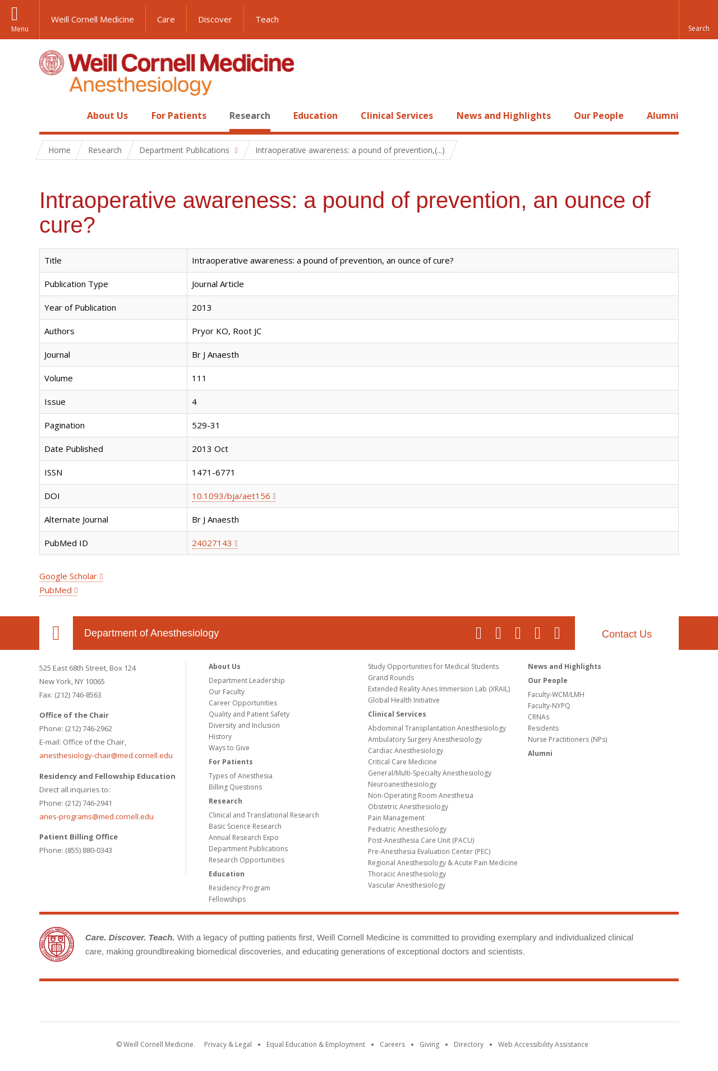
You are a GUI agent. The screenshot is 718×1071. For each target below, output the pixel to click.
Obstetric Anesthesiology (408, 806)
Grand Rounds (391, 677)
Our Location (56, 633)
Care (166, 19)
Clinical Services (397, 115)
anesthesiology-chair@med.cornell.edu (106, 755)
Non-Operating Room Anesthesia (420, 795)
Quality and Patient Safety (249, 714)
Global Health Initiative (404, 700)
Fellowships (227, 899)
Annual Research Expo (244, 837)
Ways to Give (229, 748)
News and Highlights (504, 115)
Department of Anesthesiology (151, 633)
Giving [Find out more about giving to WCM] (429, 1044)
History (220, 736)
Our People (599, 115)
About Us (107, 115)
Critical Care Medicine (402, 762)
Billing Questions (235, 787)
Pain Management (396, 818)
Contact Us (627, 634)
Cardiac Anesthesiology (405, 750)
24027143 (212, 542)
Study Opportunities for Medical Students (433, 666)
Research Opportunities (246, 860)
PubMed (55, 589)
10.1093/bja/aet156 (231, 495)
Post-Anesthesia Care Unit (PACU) (421, 840)
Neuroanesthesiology (402, 784)
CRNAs (538, 717)
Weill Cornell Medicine (92, 19)
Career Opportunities (243, 703)
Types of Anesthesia (241, 776)
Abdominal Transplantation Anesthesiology (437, 728)
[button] (698, 19)
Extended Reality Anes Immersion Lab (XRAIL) (439, 689)
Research (249, 115)
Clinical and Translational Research (264, 815)
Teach (267, 19)
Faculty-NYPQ (549, 705)
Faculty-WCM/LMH (556, 694)
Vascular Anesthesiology (406, 885)
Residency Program (239, 888)
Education (315, 115)
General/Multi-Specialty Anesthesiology (429, 773)
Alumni (663, 115)
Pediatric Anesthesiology (407, 829)
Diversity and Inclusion (244, 725)
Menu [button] (20, 29)
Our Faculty (227, 691)
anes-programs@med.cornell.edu (96, 816)
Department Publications (248, 848)
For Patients (178, 115)
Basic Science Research (245, 826)
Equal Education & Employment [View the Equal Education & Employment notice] (315, 1044)
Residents (543, 728)
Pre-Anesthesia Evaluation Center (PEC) (429, 851)
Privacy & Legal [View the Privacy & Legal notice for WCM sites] (228, 1044)
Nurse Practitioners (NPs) (567, 739)
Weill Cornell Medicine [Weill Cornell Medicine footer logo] (359, 1003)
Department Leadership (247, 680)
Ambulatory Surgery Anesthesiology (425, 739)
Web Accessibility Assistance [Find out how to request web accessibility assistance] (543, 1044)
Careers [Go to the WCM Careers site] (392, 1044)
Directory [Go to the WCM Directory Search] (469, 1044)
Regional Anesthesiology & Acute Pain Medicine (443, 862)
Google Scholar (68, 575)
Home (51, 115)
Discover (215, 19)
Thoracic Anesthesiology (407, 874)
